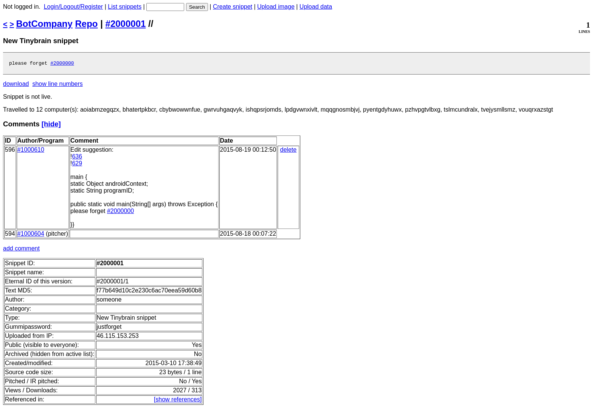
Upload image (276, 6)
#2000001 (126, 24)
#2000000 (62, 64)
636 (77, 157)
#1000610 (30, 151)
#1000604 (30, 235)
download (16, 85)
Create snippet (232, 6)
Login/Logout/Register (73, 6)
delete (288, 151)
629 (77, 164)
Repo (86, 24)
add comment (21, 249)
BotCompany (44, 24)
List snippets (124, 6)
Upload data (316, 6)
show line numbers (57, 85)
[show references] (178, 400)
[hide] (51, 125)
